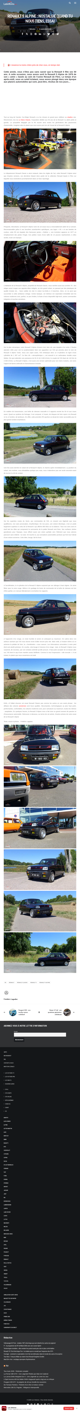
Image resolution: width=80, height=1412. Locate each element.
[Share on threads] (31, 34)
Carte (5, 1052)
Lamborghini (7, 1205)
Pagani (6, 1248)
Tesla (5, 1277)
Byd (5, 1146)
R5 (5, 982)
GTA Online (8, 1096)
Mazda (6, 1226)
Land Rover (7, 1212)
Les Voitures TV (9, 1073)
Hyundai (6, 1183)
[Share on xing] (53, 34)
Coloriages (7, 1302)
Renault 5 (33, 982)
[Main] (40, 1012)
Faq (5, 1059)
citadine (70, 117)
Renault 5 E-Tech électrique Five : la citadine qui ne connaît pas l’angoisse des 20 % (28, 1351)
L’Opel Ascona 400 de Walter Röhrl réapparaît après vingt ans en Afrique (29, 1379)
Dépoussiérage (9, 1100)
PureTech (6, 1324)
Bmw (5, 1139)
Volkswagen (7, 1284)
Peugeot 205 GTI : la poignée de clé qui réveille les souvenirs (25, 1382)
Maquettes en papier (10, 1298)
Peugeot (6, 1252)
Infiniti (6, 1186)
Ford (5, 1176)
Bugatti (6, 1143)
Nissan (6, 1241)
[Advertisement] (40, 97)
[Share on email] (57, 34)
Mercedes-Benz (8, 1234)
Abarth (6, 1117)
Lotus (5, 1219)
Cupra (5, 1157)
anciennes (22, 706)
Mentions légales (9, 1066)
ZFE (5, 1305)
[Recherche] (69, 3)
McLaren (6, 1230)
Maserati (6, 1223)
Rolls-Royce (7, 1263)
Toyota (6, 1281)
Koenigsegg (7, 1201)
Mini (5, 1237)
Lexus (5, 1215)
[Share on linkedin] (40, 34)
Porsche (6, 1255)
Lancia (6, 1208)
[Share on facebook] (22, 34)
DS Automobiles (8, 1165)
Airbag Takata (8, 1320)
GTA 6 (6, 1089)
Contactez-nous (8, 1063)
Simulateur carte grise (11, 1295)
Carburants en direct (10, 1327)
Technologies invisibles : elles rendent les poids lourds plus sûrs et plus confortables (29, 1348)
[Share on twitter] (27, 34)
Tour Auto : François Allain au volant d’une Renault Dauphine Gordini (24, 1357)
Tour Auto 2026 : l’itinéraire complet (16, 1371)
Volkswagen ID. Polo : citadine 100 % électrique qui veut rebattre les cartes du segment (30, 1343)
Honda (6, 1179)
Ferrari (6, 1168)
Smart (6, 1274)
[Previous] (18, 1012)
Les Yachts (8, 1080)
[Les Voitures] (10, 3)
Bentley (6, 1136)
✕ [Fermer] (77, 1408)
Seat (5, 1266)
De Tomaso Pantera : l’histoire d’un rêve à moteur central (23, 1385)
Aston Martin (8, 1128)
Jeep (5, 1194)
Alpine (6, 1125)
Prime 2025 (7, 1316)
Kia (4, 1197)
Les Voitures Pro (10, 1076)
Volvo (5, 1288)
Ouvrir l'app (68, 1408)
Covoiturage (7, 1309)
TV (7, 1366)
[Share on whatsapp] (44, 34)
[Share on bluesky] (49, 34)
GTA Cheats (8, 1093)
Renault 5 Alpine (44, 982)
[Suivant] (61, 1012)
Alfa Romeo (7, 1121)
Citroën (6, 1154)
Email (16, 1031)
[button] (75, 3)
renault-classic (22, 982)
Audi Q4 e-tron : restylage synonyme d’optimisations (19, 1359)
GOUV (5, 1313)
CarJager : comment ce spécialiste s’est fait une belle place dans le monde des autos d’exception (33, 1354)
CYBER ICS (7, 1104)
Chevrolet (7, 1150)
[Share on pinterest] (35, 34)
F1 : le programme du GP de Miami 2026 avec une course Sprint (22, 1346)
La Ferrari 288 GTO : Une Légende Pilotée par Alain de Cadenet (26, 1374)
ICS (6, 1111)
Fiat (5, 1172)
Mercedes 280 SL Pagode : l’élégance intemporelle (21, 1387)
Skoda (5, 1270)
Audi (5, 1132)
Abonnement (7, 1055)
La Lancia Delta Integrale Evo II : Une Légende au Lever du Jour (26, 1376)
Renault (6, 1259)
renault (11, 982)
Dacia (5, 1161)
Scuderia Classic (9, 1084)
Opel (5, 1245)
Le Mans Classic (24, 120)
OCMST (7, 1107)
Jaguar (6, 1190)
